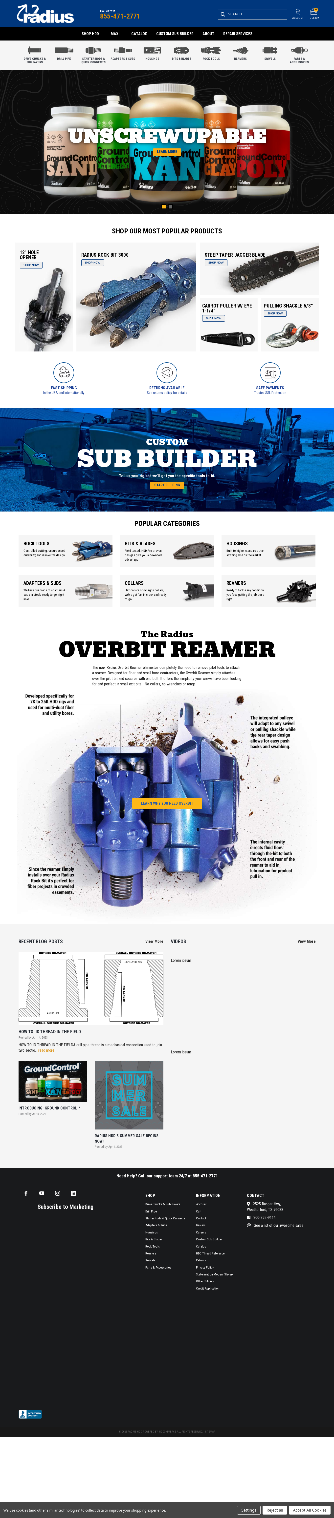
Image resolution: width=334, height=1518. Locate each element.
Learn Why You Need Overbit (167, 813)
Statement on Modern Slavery (214, 1284)
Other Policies (205, 1291)
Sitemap (210, 1441)
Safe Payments (270, 388)
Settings (248, 1510)
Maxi (115, 33)
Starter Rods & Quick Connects (93, 54)
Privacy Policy (205, 1277)
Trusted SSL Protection (270, 393)
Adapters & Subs (123, 52)
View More (154, 951)
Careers (201, 1242)
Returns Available (166, 388)
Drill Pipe (64, 52)
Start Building (167, 493)
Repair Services (237, 33)
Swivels (270, 52)
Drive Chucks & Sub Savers (34, 54)
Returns (201, 1270)
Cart (198, 1221)
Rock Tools (211, 52)
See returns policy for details (167, 393)
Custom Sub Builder (175, 33)
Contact (201, 1228)
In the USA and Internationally (63, 393)
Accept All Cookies (310, 1510)
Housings (152, 52)
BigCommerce (167, 1441)
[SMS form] (61, 1319)
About (208, 33)
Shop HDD (90, 33)
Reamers (240, 52)
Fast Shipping (64, 388)
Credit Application (207, 1298)
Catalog (139, 33)
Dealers (200, 1235)
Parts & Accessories (299, 54)
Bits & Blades (182, 52)
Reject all (275, 1510)
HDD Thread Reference (210, 1263)
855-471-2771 (120, 16)
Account (201, 1214)
